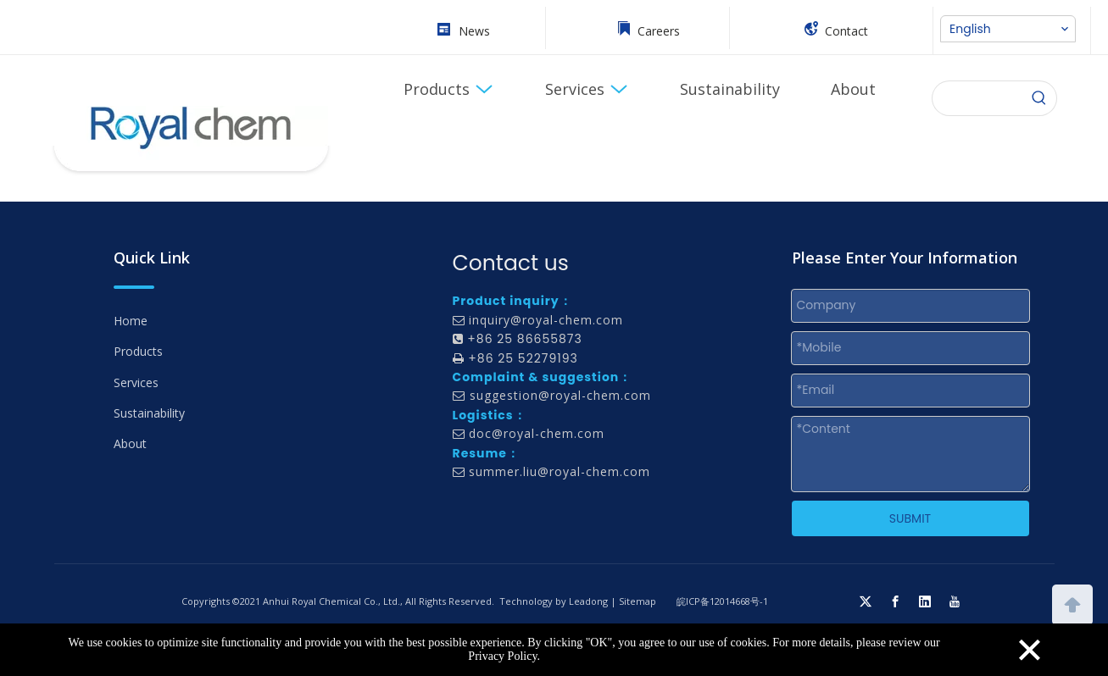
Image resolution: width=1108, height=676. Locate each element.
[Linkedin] (925, 601)
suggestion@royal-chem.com (560, 395)
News (474, 31)
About (130, 443)
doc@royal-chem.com (536, 433)
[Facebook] (895, 601)
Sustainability (149, 413)
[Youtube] (955, 601)
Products (138, 351)
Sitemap (637, 601)
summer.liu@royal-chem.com (559, 471)
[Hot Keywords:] (1039, 98)
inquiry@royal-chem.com (546, 320)
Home (131, 321)
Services (136, 382)
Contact (846, 31)
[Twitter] (866, 601)
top (1072, 603)
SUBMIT (910, 518)
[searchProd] (977, 98)
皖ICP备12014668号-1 (722, 601)
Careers (659, 31)
